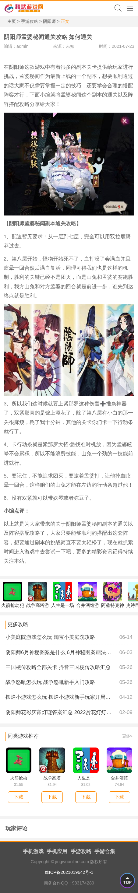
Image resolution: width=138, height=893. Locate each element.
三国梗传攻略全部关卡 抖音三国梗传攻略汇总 (69, 667)
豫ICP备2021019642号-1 (69, 872)
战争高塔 (52, 778)
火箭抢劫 (18, 778)
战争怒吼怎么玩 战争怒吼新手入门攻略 (69, 682)
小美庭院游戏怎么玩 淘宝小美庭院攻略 (69, 637)
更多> (127, 736)
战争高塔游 (37, 595)
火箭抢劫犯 (12, 595)
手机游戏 (33, 851)
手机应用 (57, 851)
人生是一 (85, 778)
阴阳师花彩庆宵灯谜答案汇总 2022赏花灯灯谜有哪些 (69, 712)
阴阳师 (49, 21)
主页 (11, 21)
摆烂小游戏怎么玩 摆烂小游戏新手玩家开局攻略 (69, 697)
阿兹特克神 (112, 595)
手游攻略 (29, 21)
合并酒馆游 (87, 595)
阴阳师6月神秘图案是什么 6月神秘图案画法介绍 (69, 652)
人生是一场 (62, 595)
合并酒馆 (119, 778)
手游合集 (104, 851)
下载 (18, 797)
